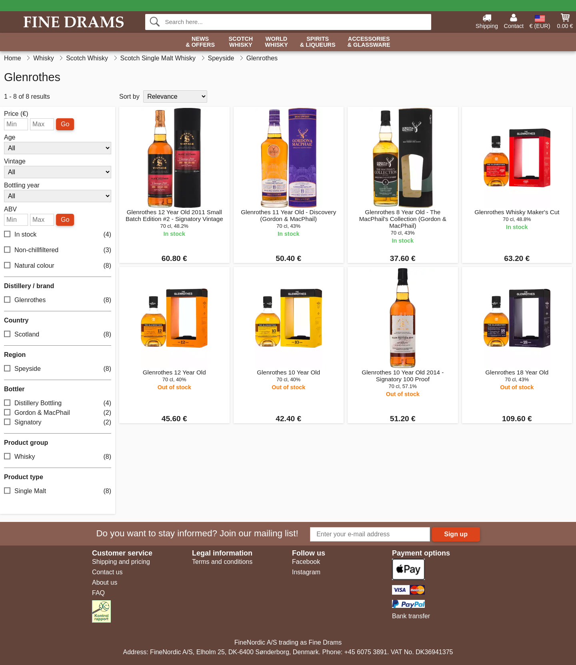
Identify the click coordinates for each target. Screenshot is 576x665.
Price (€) (16, 114)
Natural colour (57, 266)
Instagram (306, 572)
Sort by (129, 96)
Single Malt (57, 491)
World (276, 42)
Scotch (240, 42)
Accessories (369, 42)
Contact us (107, 572)
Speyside (57, 369)
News (200, 42)
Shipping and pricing (121, 561)
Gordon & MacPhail (57, 413)
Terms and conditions (222, 561)
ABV (10, 209)
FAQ (98, 592)
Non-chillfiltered (57, 250)
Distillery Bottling (57, 403)
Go (65, 124)
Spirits (318, 42)
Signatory (57, 422)
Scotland (57, 334)
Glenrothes (57, 300)
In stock (57, 235)
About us (104, 582)
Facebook (306, 561)
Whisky (57, 457)
